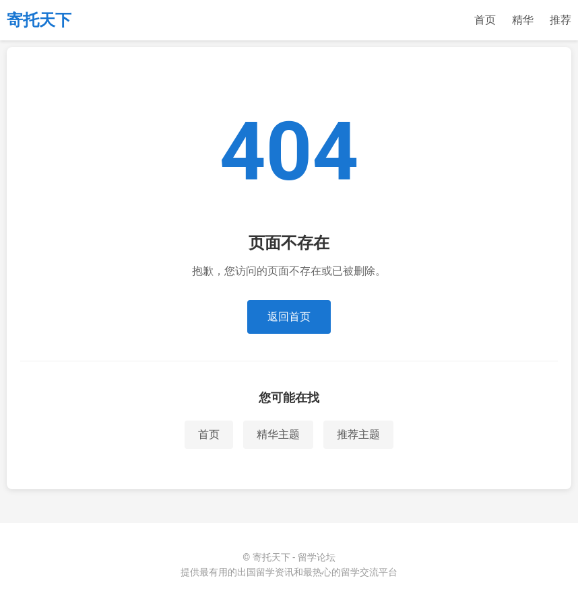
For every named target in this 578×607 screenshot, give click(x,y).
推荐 (560, 19)
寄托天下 (39, 20)
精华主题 (278, 434)
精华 (523, 19)
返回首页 (289, 316)
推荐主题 (358, 434)
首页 (485, 19)
